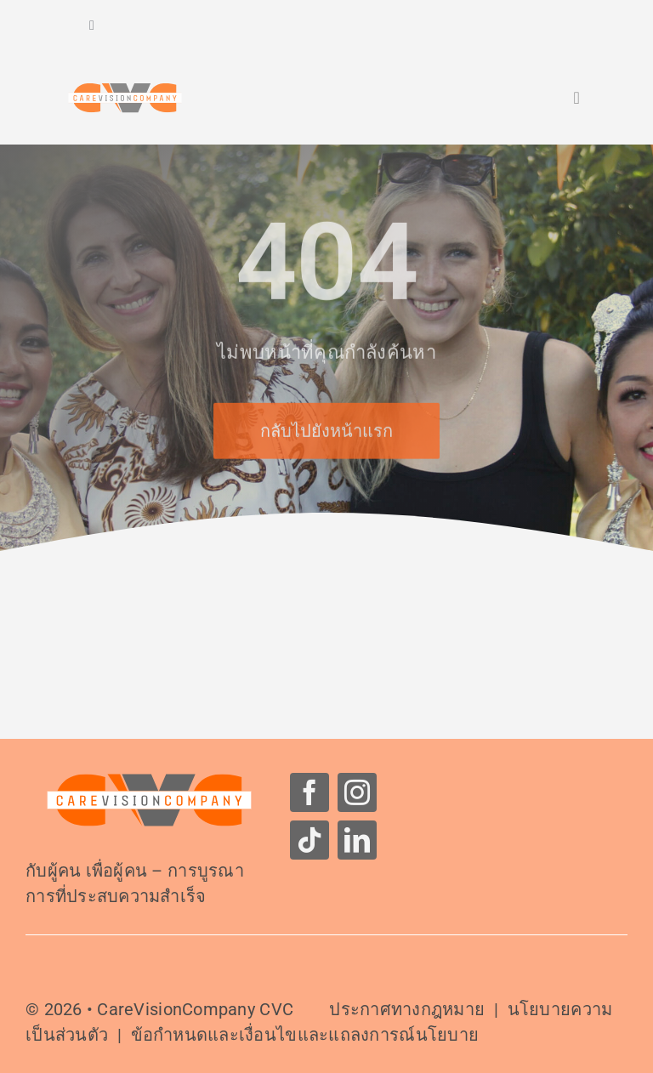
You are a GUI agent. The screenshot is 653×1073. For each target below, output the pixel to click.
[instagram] (357, 792)
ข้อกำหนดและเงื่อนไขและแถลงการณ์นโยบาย (305, 1035)
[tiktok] (309, 840)
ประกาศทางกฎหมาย (407, 1009)
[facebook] (309, 792)
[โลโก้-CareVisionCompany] (149, 780)
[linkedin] (357, 840)
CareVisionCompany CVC (195, 1009)
